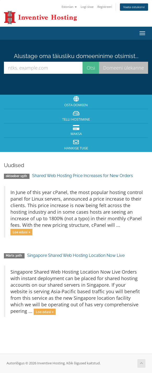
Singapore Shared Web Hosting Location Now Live (76, 255)
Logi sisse (87, 7)
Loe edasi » (21, 232)
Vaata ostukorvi (134, 7)
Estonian (69, 7)
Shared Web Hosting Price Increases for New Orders (82, 175)
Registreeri (104, 7)
